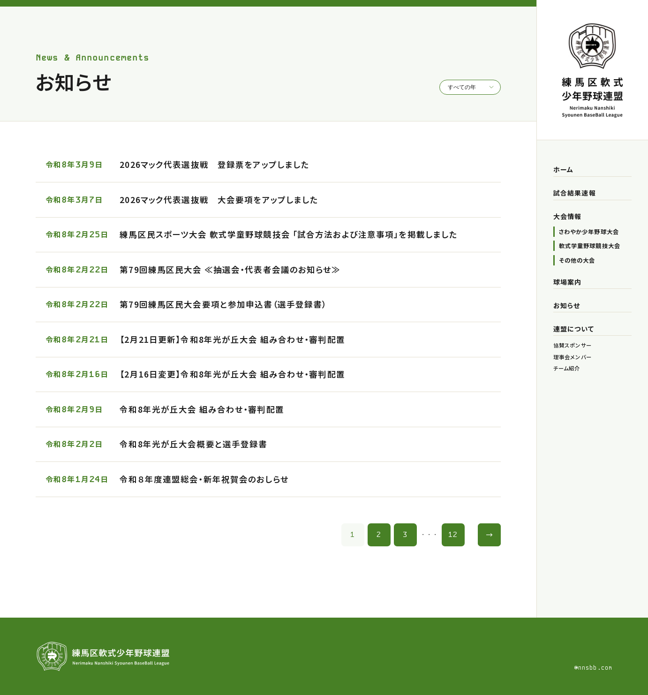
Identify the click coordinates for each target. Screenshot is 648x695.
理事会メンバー (572, 357)
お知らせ (566, 305)
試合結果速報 (574, 192)
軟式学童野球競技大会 (589, 246)
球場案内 (567, 282)
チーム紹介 (566, 368)
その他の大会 (577, 260)
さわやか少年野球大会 (589, 231)
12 (453, 534)
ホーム (563, 169)
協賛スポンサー (572, 345)
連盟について (573, 328)
